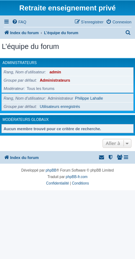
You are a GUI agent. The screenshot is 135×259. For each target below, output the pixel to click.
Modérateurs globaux (26, 120)
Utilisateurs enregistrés (60, 106)
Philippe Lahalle (89, 98)
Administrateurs (20, 63)
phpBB (51, 170)
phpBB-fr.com (77, 177)
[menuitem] (19, 22)
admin (55, 72)
